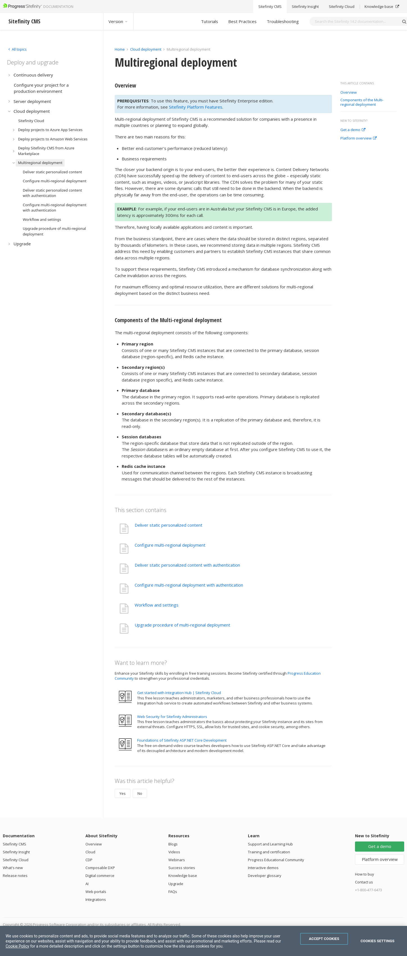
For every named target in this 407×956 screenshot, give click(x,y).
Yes (122, 793)
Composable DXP (100, 867)
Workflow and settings (156, 605)
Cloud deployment (145, 49)
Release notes (15, 875)
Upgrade (175, 883)
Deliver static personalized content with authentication (187, 565)
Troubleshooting (283, 21)
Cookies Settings (378, 941)
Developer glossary (264, 875)
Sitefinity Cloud (15, 859)
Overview (348, 92)
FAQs (172, 891)
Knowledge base (182, 875)
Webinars (176, 859)
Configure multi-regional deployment (170, 545)
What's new (13, 867)
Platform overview (358, 138)
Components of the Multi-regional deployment (361, 102)
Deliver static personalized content (168, 525)
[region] (203, 941)
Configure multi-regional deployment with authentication (189, 585)
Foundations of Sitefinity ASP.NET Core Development (182, 740)
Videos (174, 851)
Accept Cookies (324, 939)
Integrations (95, 899)
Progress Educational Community (276, 859)
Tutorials (209, 21)
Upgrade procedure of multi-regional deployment (182, 625)
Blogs (173, 844)
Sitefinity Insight (16, 851)
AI (87, 883)
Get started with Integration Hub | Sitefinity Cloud (179, 692)
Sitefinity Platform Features (195, 107)
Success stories (181, 867)
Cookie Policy (17, 946)
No (139, 793)
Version (118, 21)
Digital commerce (99, 875)
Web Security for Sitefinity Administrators (172, 716)
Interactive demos (263, 867)
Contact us (364, 882)
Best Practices (242, 21)
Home (120, 49)
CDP (88, 859)
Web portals (95, 891)
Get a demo (352, 130)
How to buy (364, 874)
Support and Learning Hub (270, 844)
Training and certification (269, 851)
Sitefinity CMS (14, 844)
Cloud (90, 851)
